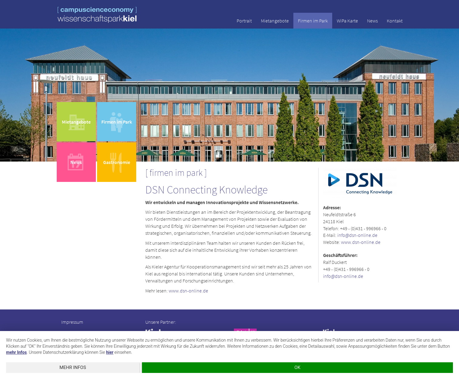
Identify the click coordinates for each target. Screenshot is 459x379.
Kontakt (395, 21)
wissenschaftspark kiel (97, 14)
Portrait (244, 21)
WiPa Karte (347, 21)
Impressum (72, 322)
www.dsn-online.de (188, 291)
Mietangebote (275, 21)
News (372, 21)
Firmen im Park (313, 21)
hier (109, 352)
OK (297, 367)
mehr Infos (16, 352)
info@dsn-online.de (357, 235)
